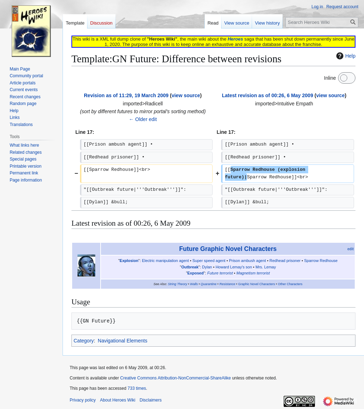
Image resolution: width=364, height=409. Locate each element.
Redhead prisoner (284, 260)
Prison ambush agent (247, 260)
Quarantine (209, 284)
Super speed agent (208, 260)
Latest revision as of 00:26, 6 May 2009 (267, 95)
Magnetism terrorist (253, 273)
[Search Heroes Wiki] (321, 22)
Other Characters (290, 284)
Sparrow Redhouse (320, 260)
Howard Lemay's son (233, 267)
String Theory (177, 284)
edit (350, 249)
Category (84, 341)
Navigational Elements (122, 341)
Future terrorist (220, 273)
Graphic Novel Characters (256, 284)
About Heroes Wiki (117, 400)
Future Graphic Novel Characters (228, 248)
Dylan (207, 267)
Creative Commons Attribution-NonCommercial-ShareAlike (175, 378)
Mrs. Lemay (266, 267)
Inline (330, 78)
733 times (137, 388)
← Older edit (143, 119)
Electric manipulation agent (165, 260)
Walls (194, 284)
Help (344, 55)
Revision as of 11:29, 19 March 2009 (126, 95)
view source (186, 95)
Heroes (235, 39)
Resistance (227, 284)
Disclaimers (151, 400)
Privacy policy (83, 400)
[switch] (346, 78)
